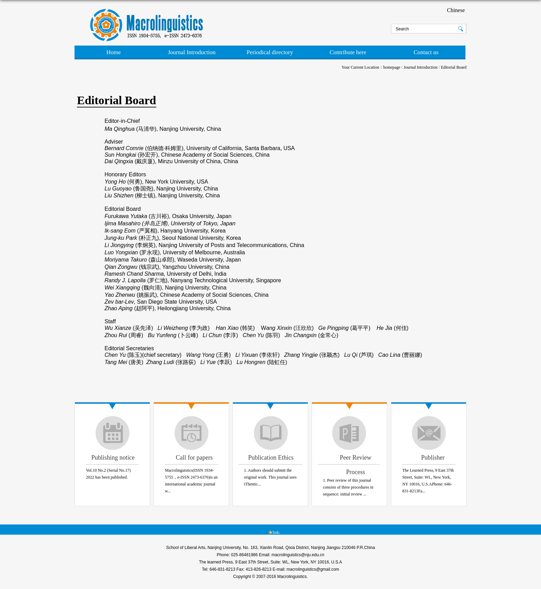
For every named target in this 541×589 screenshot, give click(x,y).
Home (113, 52)
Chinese (456, 10)
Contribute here (347, 52)
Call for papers (194, 457)
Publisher (432, 457)
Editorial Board (453, 67)
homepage (391, 67)
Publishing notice (113, 457)
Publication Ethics (270, 457)
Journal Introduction (191, 52)
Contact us (426, 52)
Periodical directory (270, 52)
